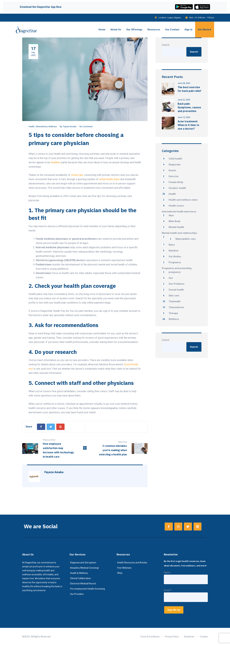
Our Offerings (134, 29)
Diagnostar (171, 164)
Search (165, 44)
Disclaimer (189, 636)
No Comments (86, 126)
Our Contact (172, 29)
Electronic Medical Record (83, 583)
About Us (115, 29)
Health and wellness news (180, 200)
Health (31, 126)
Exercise (170, 176)
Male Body (171, 221)
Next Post (122, 442)
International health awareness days (179, 213)
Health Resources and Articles (132, 562)
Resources (154, 29)
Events (169, 170)
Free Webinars (124, 568)
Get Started (204, 29)
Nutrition (170, 251)
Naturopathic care (182, 239)
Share (29, 426)
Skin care (170, 295)
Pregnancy (171, 262)
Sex (167, 278)
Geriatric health (174, 188)
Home (102, 29)
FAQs (119, 573)
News (168, 245)
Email (168, 590)
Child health (172, 159)
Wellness (52, 126)
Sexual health (173, 290)
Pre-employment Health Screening (87, 589)
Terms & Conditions (150, 636)
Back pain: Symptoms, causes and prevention (189, 107)
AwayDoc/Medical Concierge (84, 568)
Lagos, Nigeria (174, 17)
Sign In (188, 29)
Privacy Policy (172, 636)
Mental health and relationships (179, 233)
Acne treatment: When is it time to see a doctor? (188, 125)
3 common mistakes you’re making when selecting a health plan (113, 450)
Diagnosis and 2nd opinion (83, 562)
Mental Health (173, 227)
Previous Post (49, 440)
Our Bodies (171, 256)
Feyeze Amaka (69, 126)
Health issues (173, 206)
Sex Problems (173, 284)
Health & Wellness (79, 573)
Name (167, 572)
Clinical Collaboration (80, 578)
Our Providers (77, 594)
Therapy (170, 313)
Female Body (172, 182)
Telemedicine (41, 126)
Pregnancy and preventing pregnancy (176, 270)
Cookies (204, 636)
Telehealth (171, 301)
